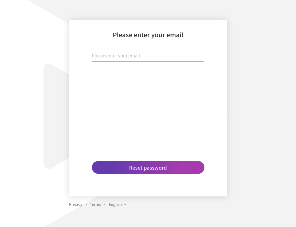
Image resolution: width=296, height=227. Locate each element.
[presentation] (148, 79)
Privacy (75, 204)
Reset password (148, 167)
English (118, 204)
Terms (95, 204)
